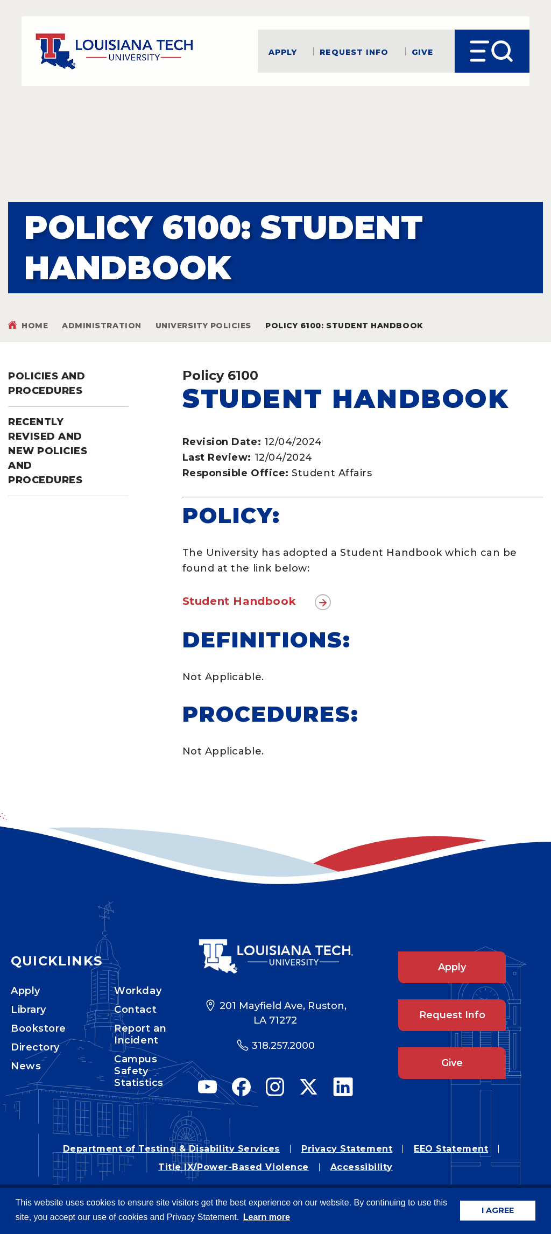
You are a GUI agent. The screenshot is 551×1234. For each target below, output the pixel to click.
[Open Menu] (492, 51)
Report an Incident (140, 1034)
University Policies (203, 325)
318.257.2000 (283, 1046)
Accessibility (361, 1167)
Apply (283, 51)
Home (35, 325)
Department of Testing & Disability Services (171, 1149)
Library (28, 1010)
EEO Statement (451, 1149)
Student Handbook (239, 601)
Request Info (354, 51)
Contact (135, 1010)
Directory (35, 1047)
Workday (137, 991)
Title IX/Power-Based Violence (233, 1167)
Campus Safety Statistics (138, 1071)
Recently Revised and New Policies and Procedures (47, 451)
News (26, 1066)
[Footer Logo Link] (275, 956)
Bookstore (38, 1028)
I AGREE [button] (498, 1210)
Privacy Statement (346, 1149)
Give (422, 51)
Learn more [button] (266, 1217)
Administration (102, 325)
